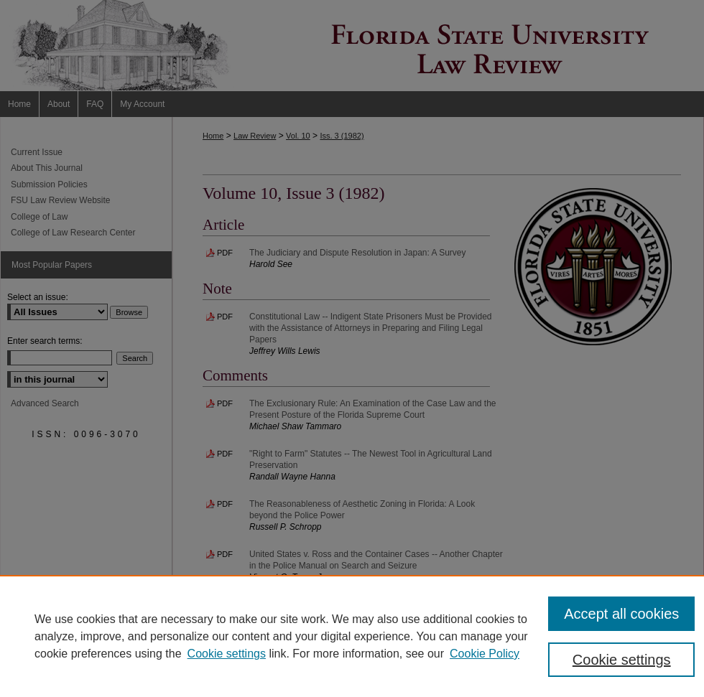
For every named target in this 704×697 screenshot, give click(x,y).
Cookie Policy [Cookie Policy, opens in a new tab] (484, 653)
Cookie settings (226, 653)
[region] (352, 636)
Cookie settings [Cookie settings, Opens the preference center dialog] (622, 660)
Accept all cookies (621, 614)
